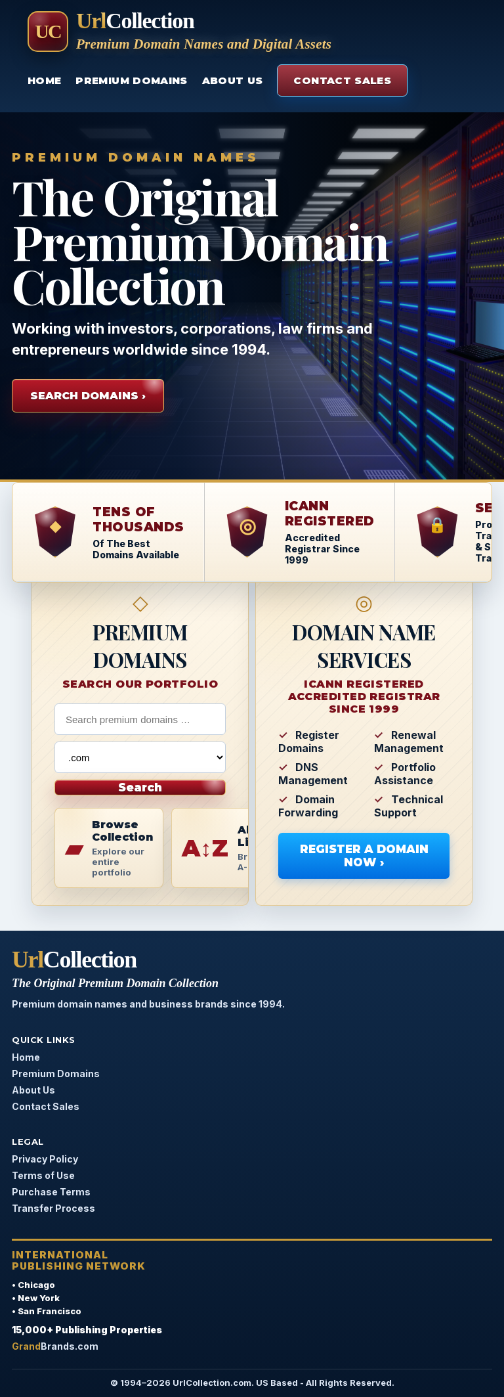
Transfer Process (53, 1208)
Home (44, 80)
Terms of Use (43, 1175)
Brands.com (55, 1346)
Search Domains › (88, 395)
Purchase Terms (51, 1191)
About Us (232, 80)
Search (140, 787)
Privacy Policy (45, 1158)
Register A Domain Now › (364, 856)
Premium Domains (131, 80)
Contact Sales (342, 80)
